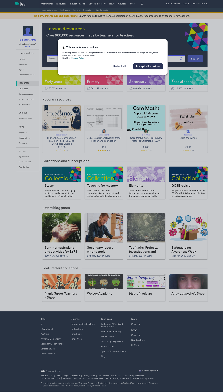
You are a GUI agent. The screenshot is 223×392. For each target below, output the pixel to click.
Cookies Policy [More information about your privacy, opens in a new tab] (77, 58)
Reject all (119, 66)
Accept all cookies (148, 66)
